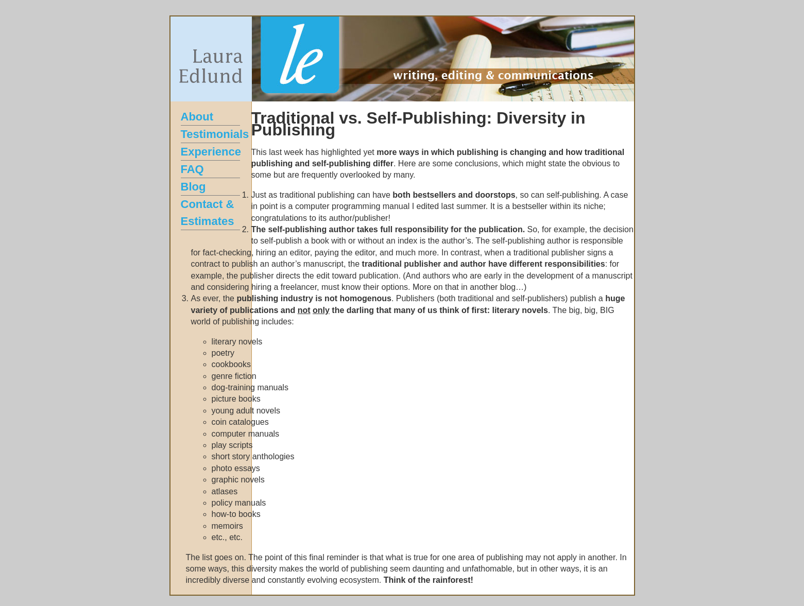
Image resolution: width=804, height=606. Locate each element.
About (197, 116)
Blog (193, 186)
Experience (211, 151)
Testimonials (215, 134)
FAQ (192, 169)
